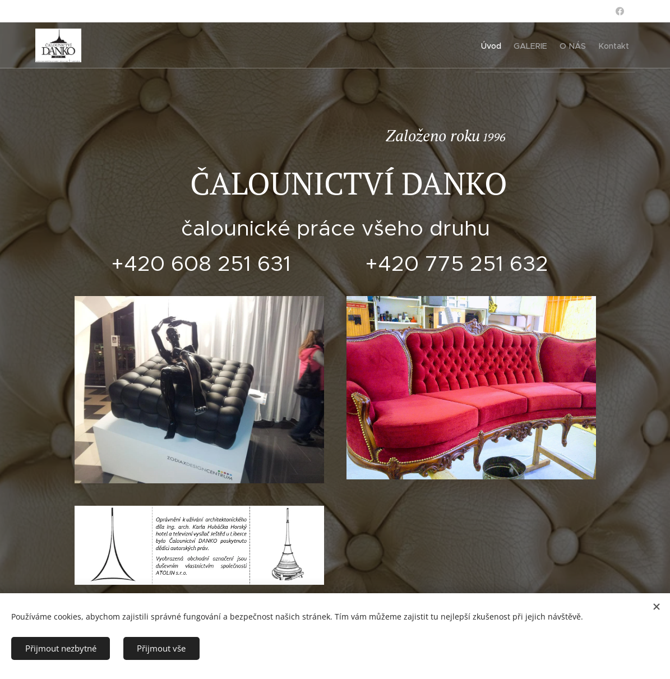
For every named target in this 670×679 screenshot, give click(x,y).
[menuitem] (467, 45)
